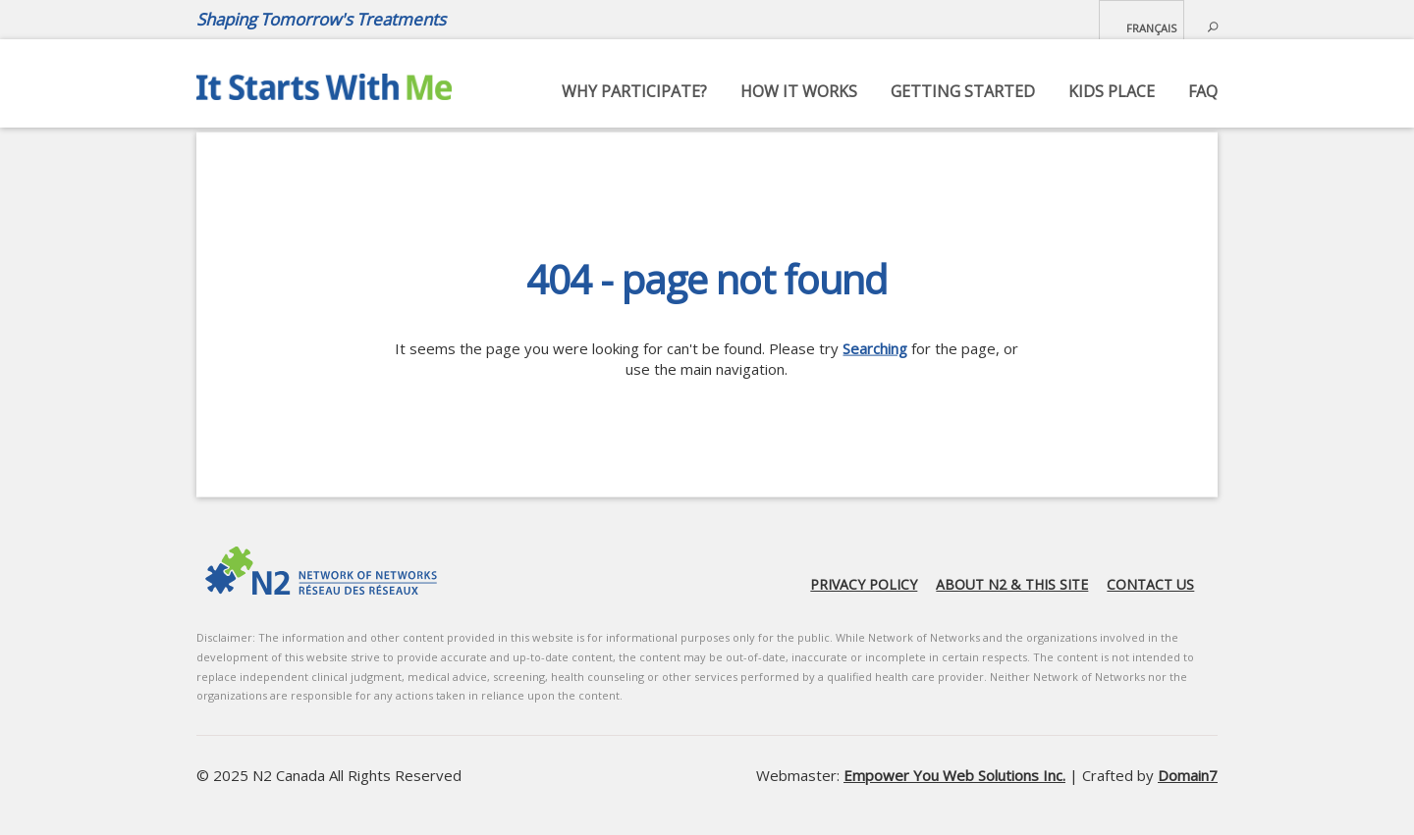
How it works (798, 91)
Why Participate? (634, 91)
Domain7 (1188, 775)
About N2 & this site (1012, 584)
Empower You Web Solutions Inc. (954, 775)
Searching (875, 348)
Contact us (1150, 584)
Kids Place (1111, 91)
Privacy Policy (863, 584)
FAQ (1203, 91)
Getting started (963, 91)
